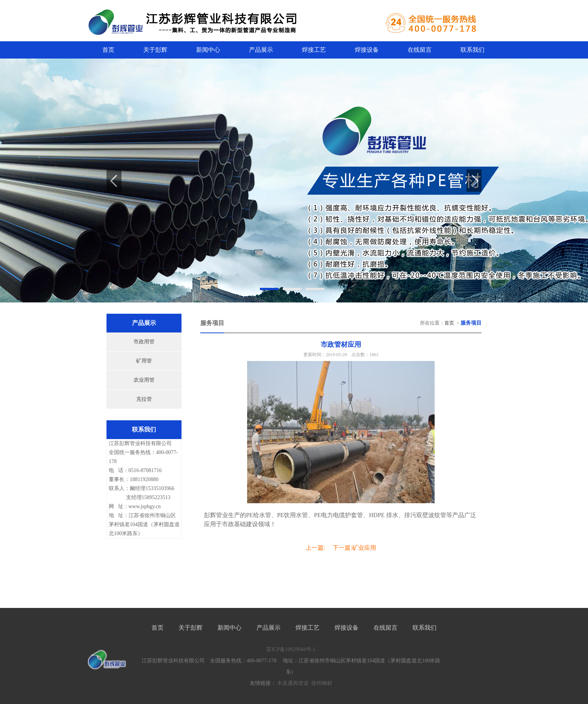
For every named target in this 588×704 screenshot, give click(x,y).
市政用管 (144, 341)
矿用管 (144, 361)
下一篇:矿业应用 (354, 548)
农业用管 (144, 380)
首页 (108, 50)
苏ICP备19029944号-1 (290, 649)
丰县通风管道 (293, 683)
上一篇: (315, 548)
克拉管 (144, 399)
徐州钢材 (321, 683)
